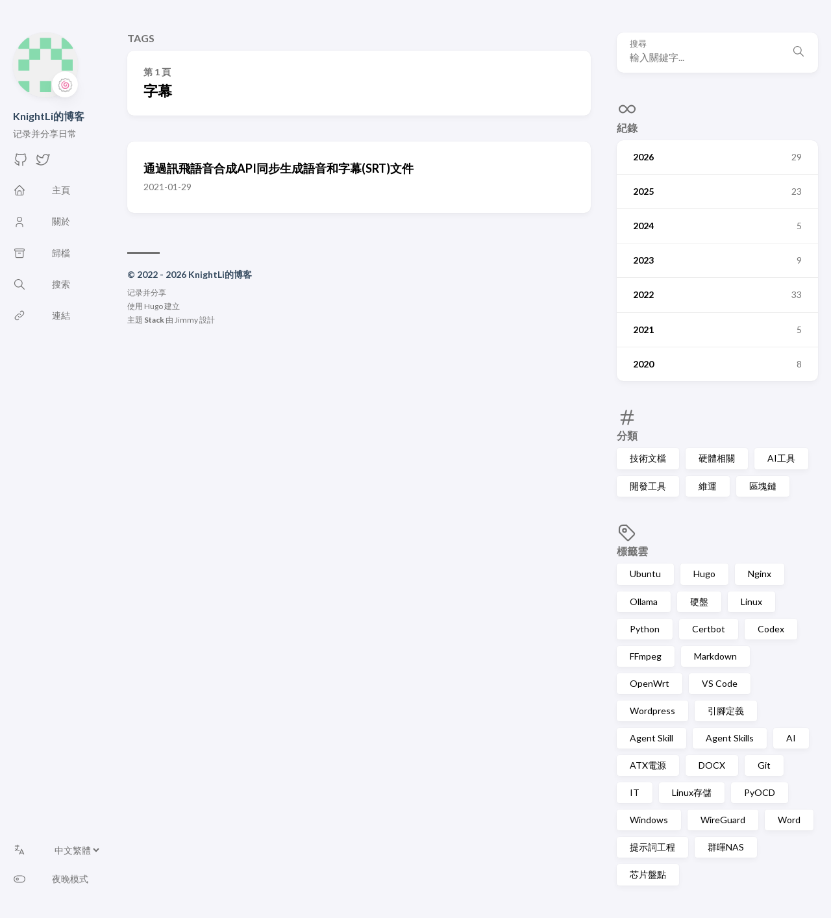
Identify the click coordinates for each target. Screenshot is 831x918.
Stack (154, 320)
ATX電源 (648, 765)
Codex (771, 628)
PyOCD (759, 792)
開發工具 (648, 485)
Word (789, 819)
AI (791, 737)
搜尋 (638, 44)
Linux (751, 601)
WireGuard (723, 819)
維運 (708, 485)
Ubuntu (645, 573)
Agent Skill (651, 737)
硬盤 (699, 601)
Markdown (715, 656)
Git (764, 765)
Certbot (708, 628)
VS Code (720, 683)
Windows (649, 819)
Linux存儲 (692, 792)
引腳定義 (726, 710)
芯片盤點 (648, 874)
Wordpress (652, 710)
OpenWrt (649, 683)
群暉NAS (726, 846)
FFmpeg (646, 656)
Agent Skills (730, 737)
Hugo (704, 573)
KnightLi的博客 (48, 116)
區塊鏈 (762, 485)
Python (645, 628)
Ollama (644, 601)
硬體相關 (717, 458)
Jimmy (186, 320)
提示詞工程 (652, 846)
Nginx (759, 573)
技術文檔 (648, 458)
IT (634, 792)
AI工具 (781, 458)
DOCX (712, 765)
